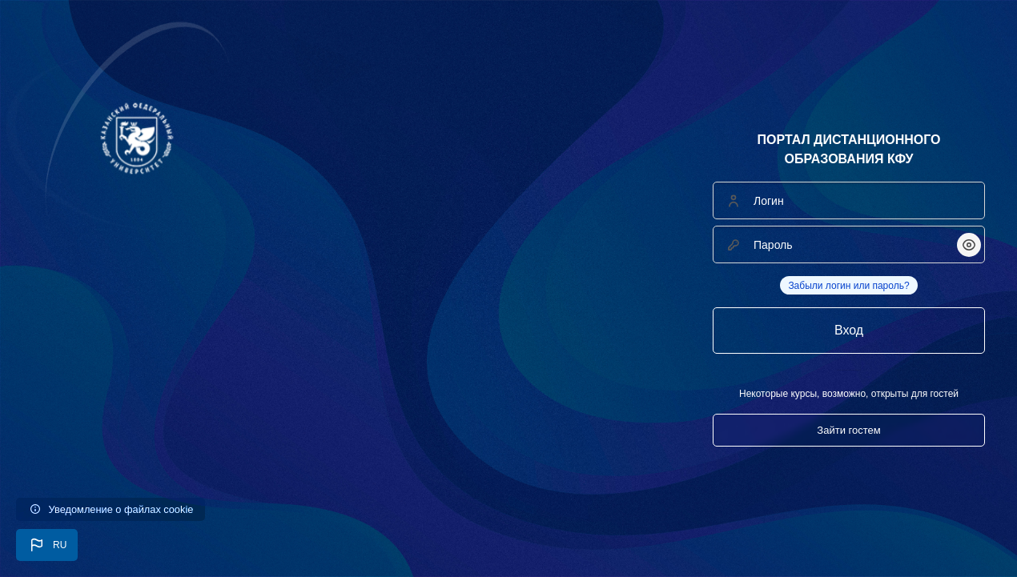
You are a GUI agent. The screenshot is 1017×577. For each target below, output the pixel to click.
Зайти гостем (848, 430)
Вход (848, 330)
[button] (47, 545)
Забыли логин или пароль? (848, 285)
